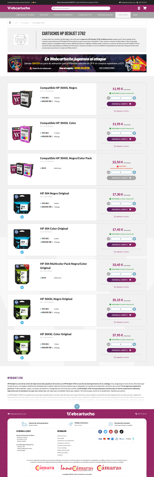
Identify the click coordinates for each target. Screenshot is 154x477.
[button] (121, 104)
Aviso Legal (60, 438)
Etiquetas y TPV (85, 15)
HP (16, 23)
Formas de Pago (62, 448)
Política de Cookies (62, 452)
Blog (135, 15)
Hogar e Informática (63, 15)
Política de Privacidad (63, 450)
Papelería (44, 15)
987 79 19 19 (142, 414)
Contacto (60, 455)
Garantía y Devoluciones (64, 445)
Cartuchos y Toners (25, 15)
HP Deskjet (25, 23)
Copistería (123, 15)
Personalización (105, 15)
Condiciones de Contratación (65, 440)
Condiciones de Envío (63, 443)
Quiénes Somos (62, 436)
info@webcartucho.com (18, 414)
